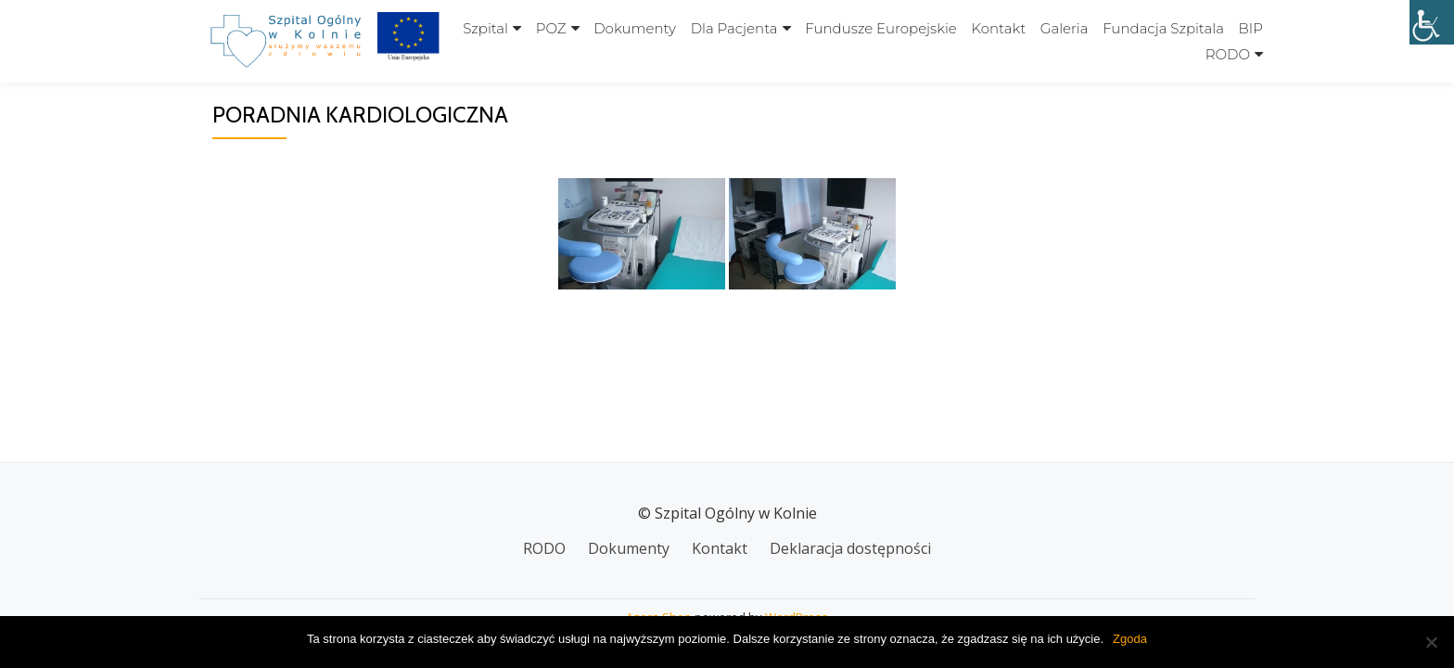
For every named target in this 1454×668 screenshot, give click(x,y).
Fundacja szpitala (1163, 28)
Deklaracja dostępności (850, 548)
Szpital (485, 28)
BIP (1251, 28)
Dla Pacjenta (734, 28)
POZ (551, 28)
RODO (1227, 54)
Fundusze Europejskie (881, 28)
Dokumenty (634, 28)
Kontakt (998, 28)
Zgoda (1130, 639)
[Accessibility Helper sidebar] (1431, 22)
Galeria (1064, 28)
